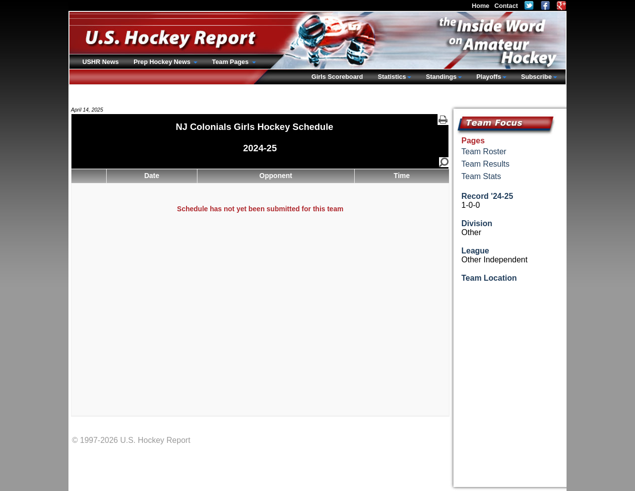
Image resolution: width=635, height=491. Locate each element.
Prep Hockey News (162, 61)
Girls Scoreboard (337, 76)
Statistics (392, 76)
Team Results (485, 164)
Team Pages (231, 61)
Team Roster (484, 151)
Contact (506, 5)
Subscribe (536, 76)
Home (481, 5)
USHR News (100, 61)
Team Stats (481, 176)
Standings (441, 76)
